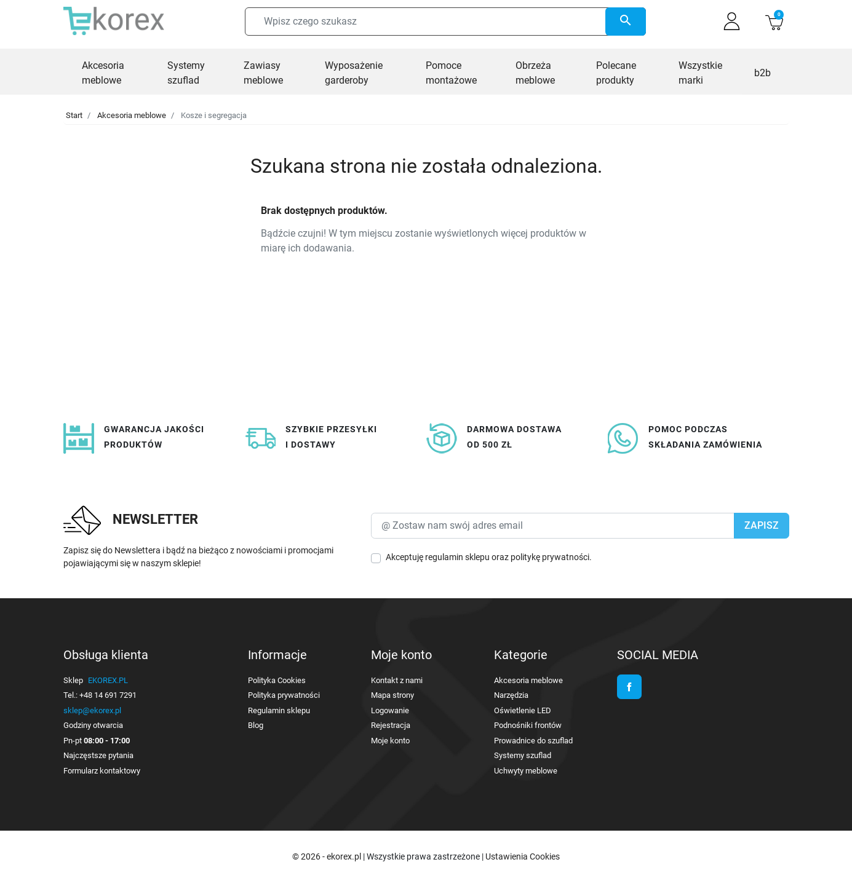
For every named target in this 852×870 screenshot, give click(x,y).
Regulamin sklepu (279, 710)
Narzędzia (511, 695)
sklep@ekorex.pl (92, 710)
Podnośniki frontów (528, 725)
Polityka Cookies (277, 680)
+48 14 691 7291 (108, 695)
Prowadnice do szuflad (533, 740)
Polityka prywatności (284, 695)
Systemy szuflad (522, 755)
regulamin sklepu (457, 557)
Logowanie (390, 710)
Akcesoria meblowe (131, 115)
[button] (774, 21)
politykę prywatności (550, 557)
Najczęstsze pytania (98, 755)
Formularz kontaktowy (101, 770)
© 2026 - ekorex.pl (327, 856)
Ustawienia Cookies (522, 856)
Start (74, 115)
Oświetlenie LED (522, 710)
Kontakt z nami (397, 680)
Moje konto (390, 740)
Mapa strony (392, 695)
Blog (255, 725)
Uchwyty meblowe (525, 770)
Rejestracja (390, 725)
